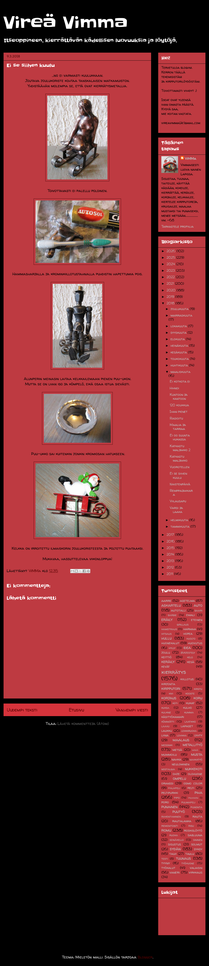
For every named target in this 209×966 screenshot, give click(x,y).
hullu (166, 638)
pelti (190, 788)
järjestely (188, 652)
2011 (170, 573)
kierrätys (173, 671)
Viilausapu (178, 501)
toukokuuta (180, 358)
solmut (196, 844)
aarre (166, 600)
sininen (197, 840)
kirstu (198, 689)
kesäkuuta (179, 352)
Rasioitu (176, 418)
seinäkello (176, 840)
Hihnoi (174, 388)
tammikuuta (180, 526)
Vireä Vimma (65, 22)
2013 (171, 560)
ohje (176, 773)
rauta (197, 816)
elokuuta (178, 339)
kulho (187, 707)
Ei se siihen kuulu (178, 475)
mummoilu (169, 754)
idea (187, 647)
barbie (172, 615)
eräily (167, 619)
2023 (171, 270)
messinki (166, 745)
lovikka (182, 735)
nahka (176, 759)
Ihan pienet (178, 411)
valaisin (196, 867)
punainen (169, 806)
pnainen (193, 798)
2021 (171, 283)
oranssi (167, 783)
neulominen (180, 764)
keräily (168, 661)
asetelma (187, 600)
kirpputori (170, 688)
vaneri (174, 872)
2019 (171, 296)
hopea (187, 633)
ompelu (179, 778)
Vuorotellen (179, 467)
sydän (175, 849)
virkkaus (195, 872)
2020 (171, 290)
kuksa (165, 708)
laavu (165, 726)
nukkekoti (193, 768)
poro (165, 802)
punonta (196, 807)
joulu (165, 652)
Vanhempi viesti (132, 710)
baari (198, 610)
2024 (171, 264)
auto (198, 605)
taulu (189, 853)
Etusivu (76, 710)
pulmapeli (188, 802)
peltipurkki (169, 792)
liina (164, 735)
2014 (171, 554)
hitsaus (166, 634)
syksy (198, 849)
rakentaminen (171, 816)
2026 (171, 251)
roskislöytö (193, 830)
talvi (173, 853)
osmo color (193, 783)
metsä (177, 749)
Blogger (145, 957)
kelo (190, 657)
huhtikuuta (180, 365)
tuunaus (183, 858)
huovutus (195, 643)
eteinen (196, 619)
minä (195, 750)
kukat (190, 703)
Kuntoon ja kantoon (178, 396)
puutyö (178, 811)
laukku (166, 730)
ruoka (173, 835)
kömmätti (167, 721)
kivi (171, 693)
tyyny (165, 863)
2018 (171, 303)
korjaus (168, 698)
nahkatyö (196, 759)
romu (166, 830)
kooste (190, 693)
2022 (171, 277)
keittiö (166, 657)
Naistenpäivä (180, 484)
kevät (165, 666)
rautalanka (181, 821)
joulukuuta (180, 308)
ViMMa (190, 158)
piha (198, 792)
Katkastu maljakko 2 (180, 448)
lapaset (187, 726)
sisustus (174, 844)
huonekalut (170, 643)
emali (190, 615)
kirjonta (168, 684)
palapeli (174, 788)
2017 (171, 534)
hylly (172, 648)
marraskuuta (181, 315)
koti (175, 703)
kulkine (166, 712)
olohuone (195, 773)
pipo (177, 798)
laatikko (190, 721)
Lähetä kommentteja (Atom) (83, 723)
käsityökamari (172, 716)
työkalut (168, 867)
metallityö (192, 744)
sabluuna (195, 835)
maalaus (181, 740)
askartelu (171, 605)
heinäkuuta (180, 345)
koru (198, 698)
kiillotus (187, 679)
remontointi (169, 826)
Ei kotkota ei (180, 381)
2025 (171, 257)
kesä (190, 662)
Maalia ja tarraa (178, 426)
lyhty (198, 735)
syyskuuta (179, 332)
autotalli (178, 610)
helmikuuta (180, 520)
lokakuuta (179, 326)
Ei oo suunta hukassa (180, 437)
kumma (189, 712)
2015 (171, 547)
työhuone (187, 863)
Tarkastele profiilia (177, 226)
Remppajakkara (181, 492)
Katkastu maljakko (178, 458)
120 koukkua (179, 405)
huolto (190, 638)
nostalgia (168, 769)
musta (196, 754)
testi (164, 859)
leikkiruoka (189, 731)
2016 (171, 541)
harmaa (189, 629)
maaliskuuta (180, 371)
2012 (171, 567)
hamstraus (169, 629)
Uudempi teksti (22, 710)
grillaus (183, 624)
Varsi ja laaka (176, 509)
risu (191, 826)
